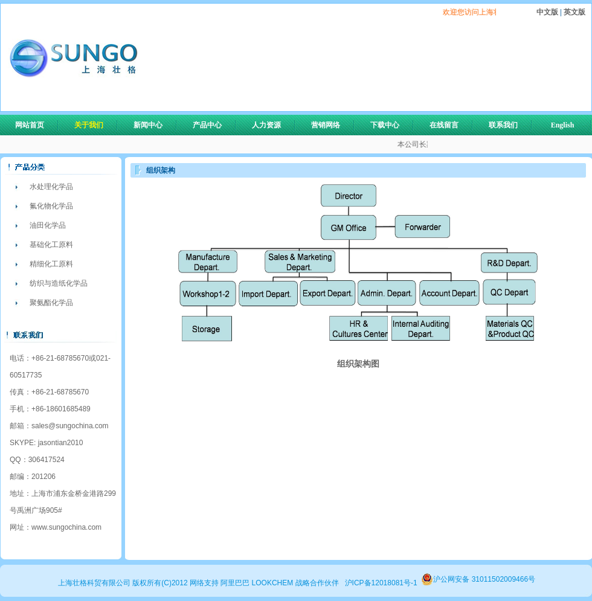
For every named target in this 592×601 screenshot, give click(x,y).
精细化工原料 (51, 264)
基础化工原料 (51, 244)
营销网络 (325, 125)
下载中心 (384, 125)
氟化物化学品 (51, 206)
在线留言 (444, 125)
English (562, 125)
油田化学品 (48, 225)
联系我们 (503, 125)
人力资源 (272, 125)
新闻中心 (153, 125)
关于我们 (94, 125)
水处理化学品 (51, 186)
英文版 (573, 12)
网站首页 (29, 125)
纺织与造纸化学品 (59, 283)
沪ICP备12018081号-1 (381, 583)
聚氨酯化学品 (51, 302)
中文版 (548, 12)
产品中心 (213, 125)
